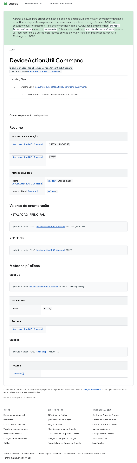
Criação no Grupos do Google (62, 438)
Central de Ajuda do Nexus (104, 424)
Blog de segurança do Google (62, 429)
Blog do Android (55, 424)
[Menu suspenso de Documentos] (42, 3)
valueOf (52, 180)
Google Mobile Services (103, 433)
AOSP (11, 50)
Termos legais (44, 454)
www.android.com (101, 429)
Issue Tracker (98, 443)
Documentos (31, 3)
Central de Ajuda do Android (105, 415)
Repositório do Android (14, 415)
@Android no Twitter (57, 415)
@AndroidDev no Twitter (59, 419)
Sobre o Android (11, 454)
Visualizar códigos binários (16, 429)
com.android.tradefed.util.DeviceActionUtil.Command (60, 87)
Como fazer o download (15, 424)
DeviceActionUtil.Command (43, 71)
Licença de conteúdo (91, 389)
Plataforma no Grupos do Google (63, 433)
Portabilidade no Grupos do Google (64, 443)
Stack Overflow (99, 438)
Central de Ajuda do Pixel (104, 419)
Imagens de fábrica (13, 433)
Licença (57, 454)
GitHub (7, 443)
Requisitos (8, 419)
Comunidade (28, 454)
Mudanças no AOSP (24, 36)
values (51, 191)
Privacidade (69, 454)
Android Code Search (61, 3)
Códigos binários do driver (16, 438)
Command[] (34, 191)
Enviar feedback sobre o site (91, 454)
